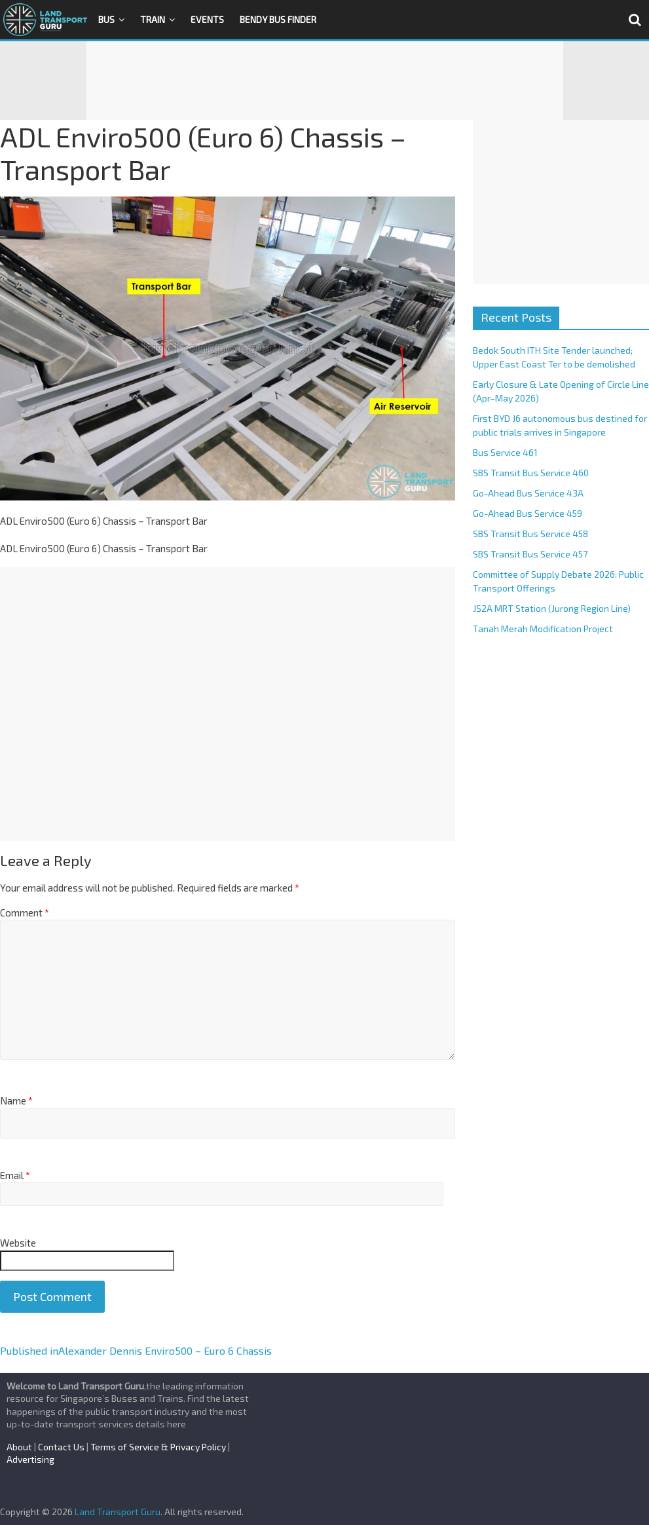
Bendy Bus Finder (278, 19)
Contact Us (61, 1446)
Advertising (30, 1459)
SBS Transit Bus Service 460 (531, 472)
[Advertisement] (324, 80)
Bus (106, 19)
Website (18, 1243)
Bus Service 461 (505, 452)
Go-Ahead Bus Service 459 (527, 513)
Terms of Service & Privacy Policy (158, 1446)
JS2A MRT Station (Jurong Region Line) (552, 608)
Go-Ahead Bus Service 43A (528, 493)
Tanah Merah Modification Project (543, 628)
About (19, 1446)
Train (152, 19)
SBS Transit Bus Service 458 (530, 533)
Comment (24, 912)
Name (16, 1100)
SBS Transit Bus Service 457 (530, 553)
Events (207, 19)
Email (15, 1175)
